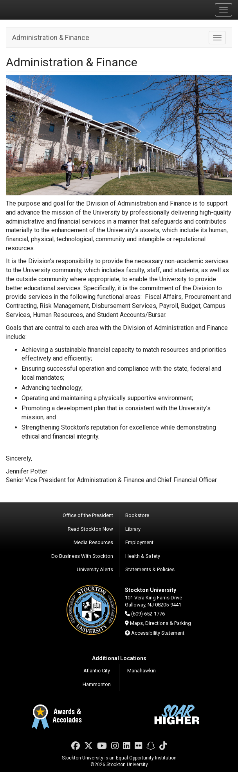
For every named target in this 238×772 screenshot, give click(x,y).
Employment (139, 542)
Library (133, 529)
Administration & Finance (50, 37)
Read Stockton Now (90, 529)
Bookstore (137, 515)
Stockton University (43, 9)
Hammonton (97, 684)
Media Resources (93, 542)
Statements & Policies (150, 569)
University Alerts (95, 569)
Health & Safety (142, 556)
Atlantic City (96, 671)
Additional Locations (119, 658)
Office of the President (88, 515)
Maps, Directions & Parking (160, 623)
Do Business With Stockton (82, 556)
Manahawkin (141, 671)
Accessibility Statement (157, 633)
